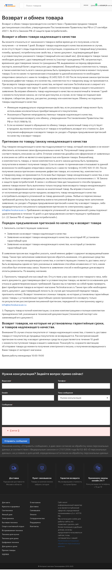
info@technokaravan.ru (14, 210)
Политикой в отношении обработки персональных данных (69, 543)
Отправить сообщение (15, 441)
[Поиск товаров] (52, 5)
